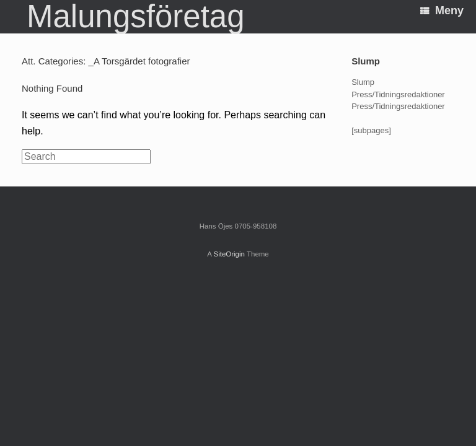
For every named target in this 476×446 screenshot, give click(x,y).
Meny (442, 10)
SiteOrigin (229, 254)
